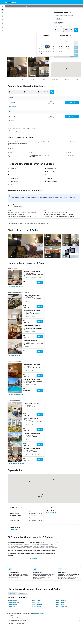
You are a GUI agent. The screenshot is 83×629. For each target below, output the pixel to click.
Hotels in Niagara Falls (61, 606)
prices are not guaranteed (39, 613)
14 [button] (59, 46)
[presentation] (44, 86)
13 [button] (48, 46)
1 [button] (53, 41)
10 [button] (41, 46)
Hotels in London (60, 604)
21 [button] (59, 48)
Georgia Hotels (27, 6)
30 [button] (39, 53)
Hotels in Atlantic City (37, 604)
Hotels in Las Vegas (12, 600)
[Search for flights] (2, 6)
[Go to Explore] (2, 19)
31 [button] (41, 53)
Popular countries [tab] (22, 593)
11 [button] (68, 44)
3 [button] (41, 44)
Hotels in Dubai (35, 602)
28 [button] (59, 51)
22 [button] (53, 48)
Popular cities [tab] (12, 593)
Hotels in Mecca (36, 600)
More (9, 144)
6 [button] (48, 44)
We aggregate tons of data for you (45, 620)
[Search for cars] (2, 12)
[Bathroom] (38, 72)
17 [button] (41, 48)
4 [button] (68, 41)
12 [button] (46, 46)
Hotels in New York (12, 604)
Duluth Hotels (37, 6)
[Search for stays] (2, 9)
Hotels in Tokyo (11, 606)
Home (8, 6)
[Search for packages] (2, 16)
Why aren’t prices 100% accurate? (45, 623)
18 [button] (68, 46)
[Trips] (2, 23)
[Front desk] (52, 252)
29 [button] (53, 51)
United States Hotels (15, 6)
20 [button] (48, 48)
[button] (2, 2)
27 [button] (48, 51)
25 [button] (43, 51)
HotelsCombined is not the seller (45, 618)
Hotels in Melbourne (61, 600)
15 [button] (53, 46)
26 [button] (46, 51)
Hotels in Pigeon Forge (13, 602)
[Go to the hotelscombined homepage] (11, 2)
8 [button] (53, 44)
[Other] (70, 252)
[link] (16, 286)
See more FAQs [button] (33, 558)
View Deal (40, 282)
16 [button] (39, 48)
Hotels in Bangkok (36, 606)
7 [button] (59, 44)
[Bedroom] (17, 67)
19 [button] (46, 48)
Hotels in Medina (60, 602)
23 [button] (39, 51)
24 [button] (41, 51)
